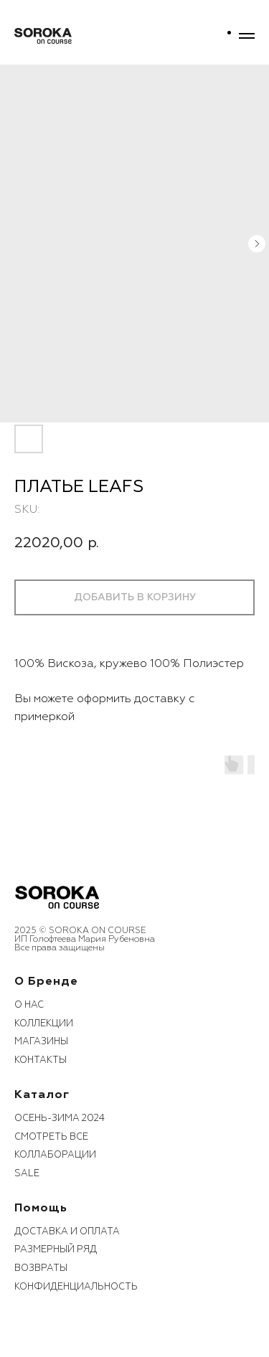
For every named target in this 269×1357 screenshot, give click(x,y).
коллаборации (55, 1154)
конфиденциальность (76, 1286)
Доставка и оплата (67, 1231)
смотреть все (51, 1137)
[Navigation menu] (247, 36)
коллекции (43, 1023)
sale (26, 1173)
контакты (40, 1060)
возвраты (40, 1268)
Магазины (41, 1041)
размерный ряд (55, 1249)
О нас (29, 1005)
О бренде (46, 981)
